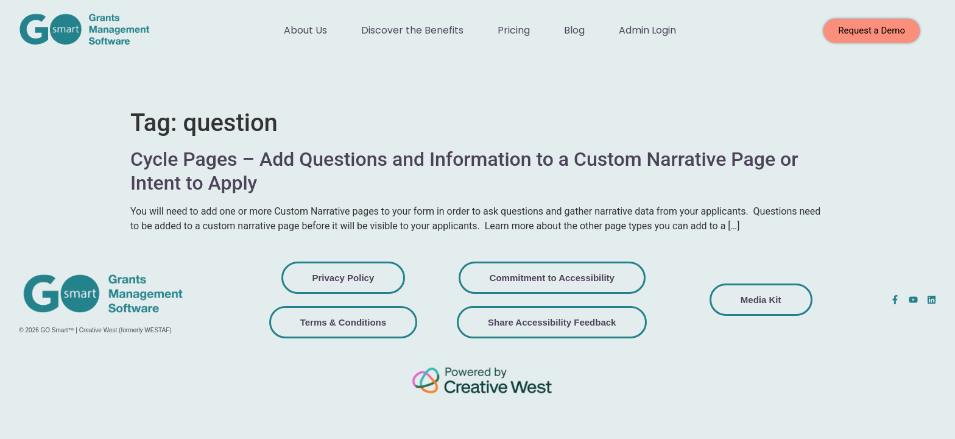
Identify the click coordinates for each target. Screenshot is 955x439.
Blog (574, 30)
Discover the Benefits (412, 30)
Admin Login (647, 30)
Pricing (514, 30)
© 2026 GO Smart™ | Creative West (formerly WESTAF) (95, 330)
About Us (305, 30)
